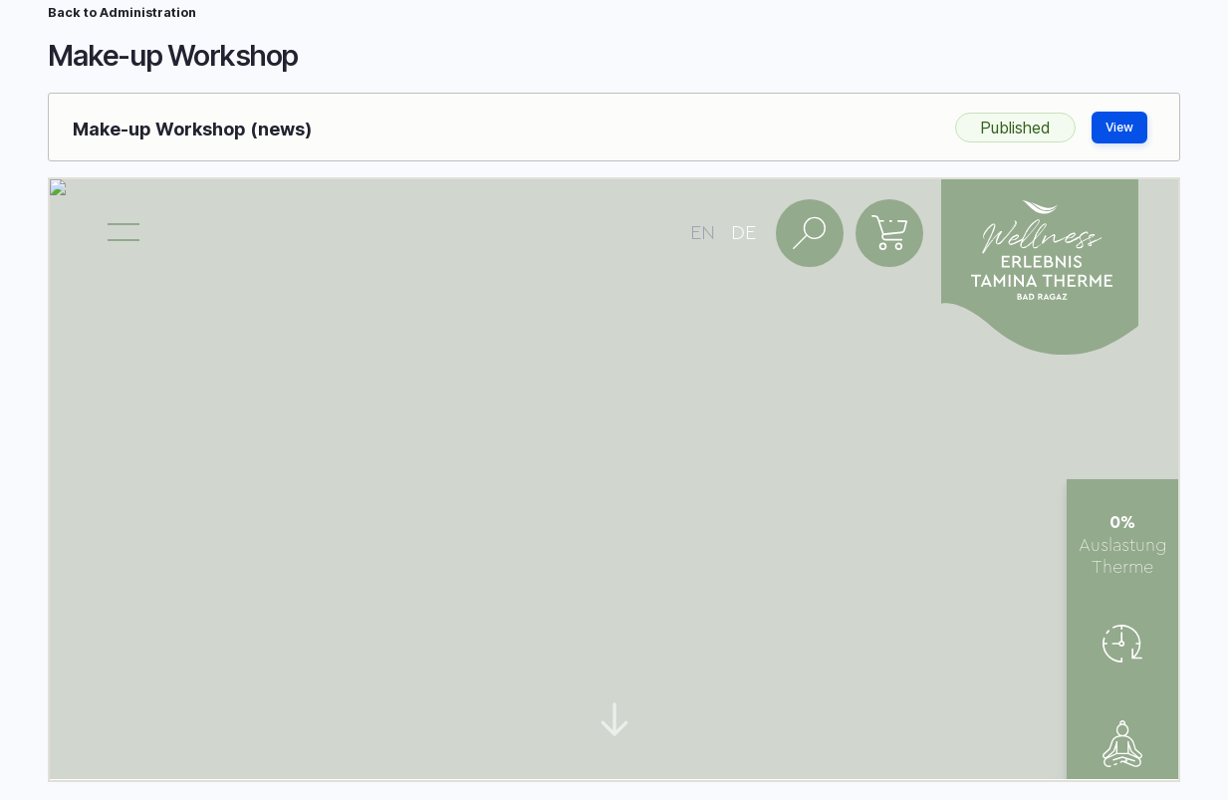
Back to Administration (122, 12)
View (1119, 127)
